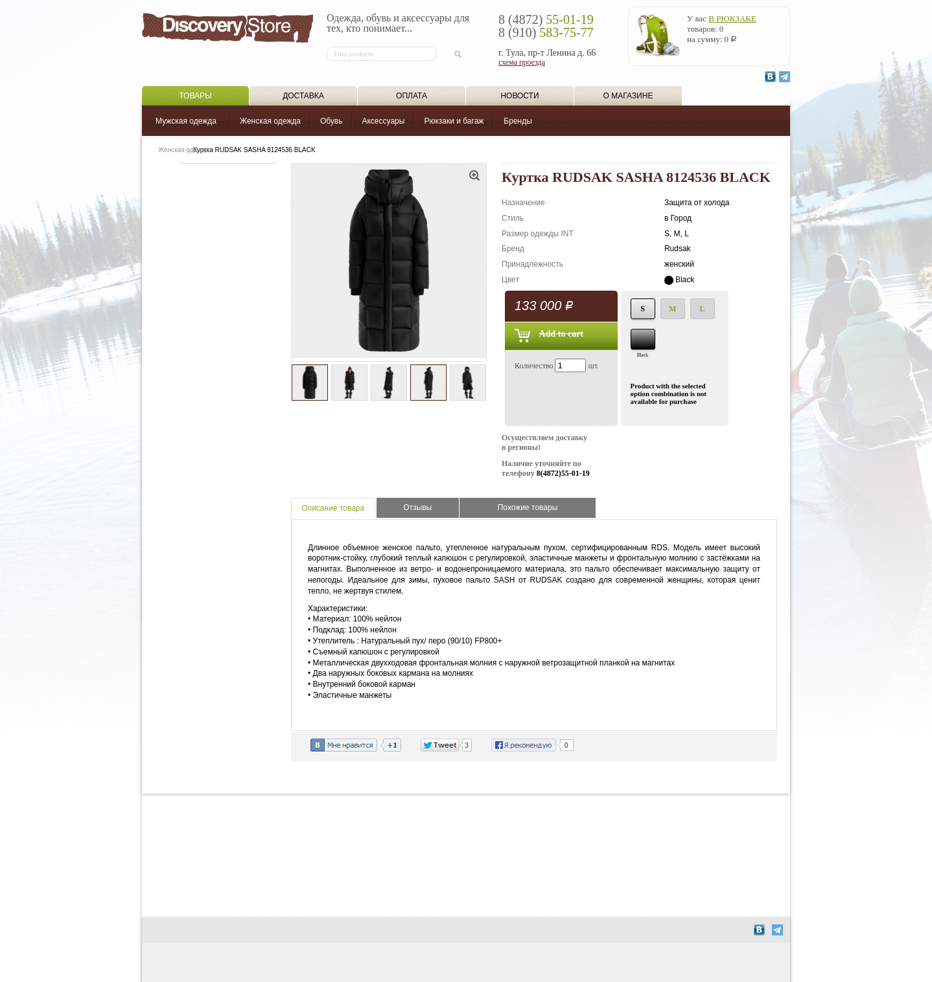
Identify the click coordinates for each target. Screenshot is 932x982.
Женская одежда (270, 121)
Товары (195, 95)
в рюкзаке (732, 18)
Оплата (411, 95)
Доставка (303, 95)
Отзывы (417, 507)
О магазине (628, 95)
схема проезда (521, 62)
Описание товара (332, 508)
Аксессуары (383, 121)
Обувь (331, 121)
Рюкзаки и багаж (453, 121)
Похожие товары (528, 507)
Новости (519, 95)
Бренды (517, 121)
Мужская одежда (186, 121)
